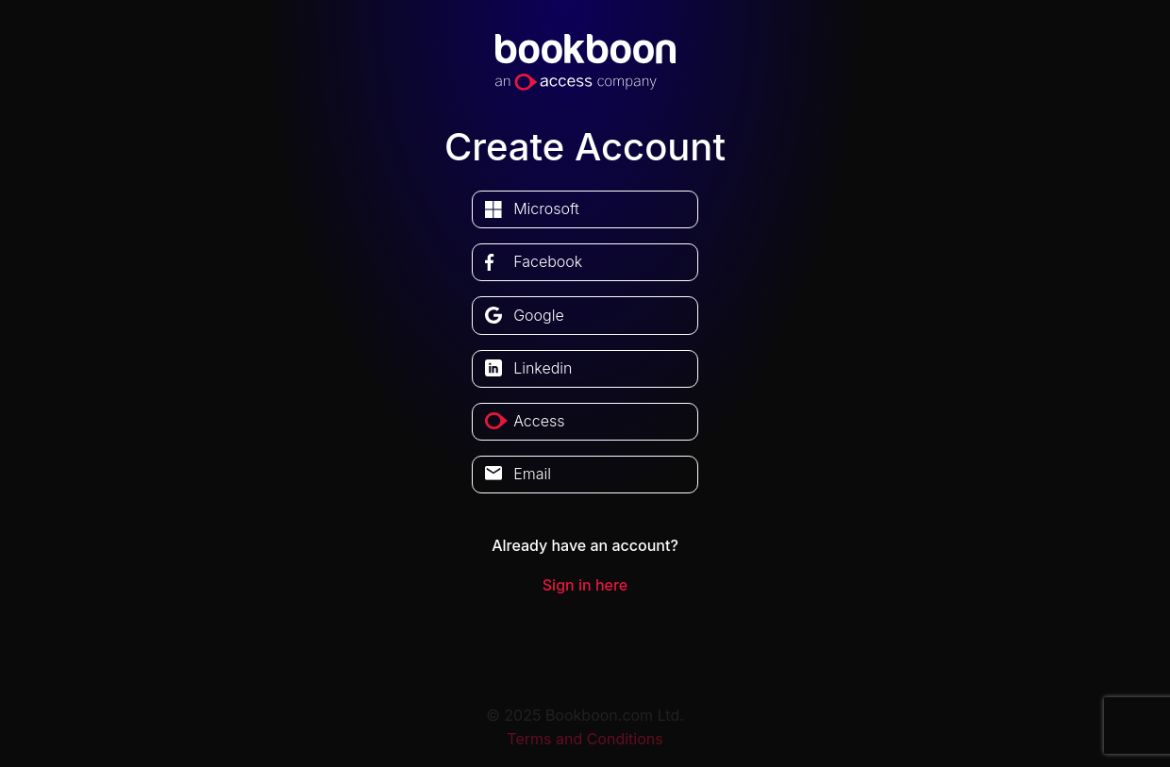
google (538, 315)
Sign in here (585, 584)
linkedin (542, 367)
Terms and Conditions (584, 738)
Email (532, 473)
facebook (547, 261)
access (538, 420)
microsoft (546, 208)
